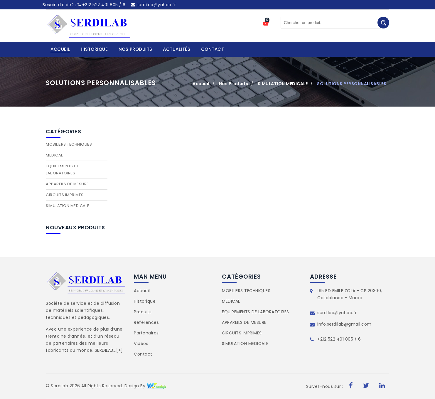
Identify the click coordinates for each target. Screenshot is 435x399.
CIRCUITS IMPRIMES (65, 195)
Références (146, 322)
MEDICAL (54, 155)
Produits (142, 312)
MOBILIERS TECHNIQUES (69, 144)
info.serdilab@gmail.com (344, 324)
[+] (119, 350)
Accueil (201, 84)
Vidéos (141, 343)
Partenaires (146, 333)
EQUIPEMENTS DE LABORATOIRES (62, 169)
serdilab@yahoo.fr (153, 5)
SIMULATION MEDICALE (283, 84)
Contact (143, 354)
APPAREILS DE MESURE (67, 184)
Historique (145, 301)
